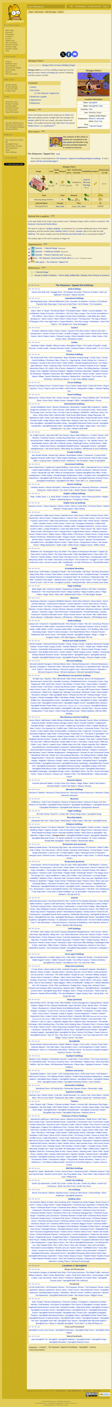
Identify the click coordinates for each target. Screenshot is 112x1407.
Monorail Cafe (59, 878)
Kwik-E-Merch (85, 980)
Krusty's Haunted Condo (73, 574)
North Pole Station (69, 786)
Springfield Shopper (82, 635)
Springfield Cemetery (100, 1307)
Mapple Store (67, 1022)
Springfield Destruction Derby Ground (83, 423)
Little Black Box (94, 316)
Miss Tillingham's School (46, 909)
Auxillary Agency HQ (57, 957)
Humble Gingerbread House (86, 363)
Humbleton (102, 687)
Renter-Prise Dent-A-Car (86, 697)
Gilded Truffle (102, 847)
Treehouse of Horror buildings (74, 1116)
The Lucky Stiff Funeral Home (88, 689)
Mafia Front (47, 692)
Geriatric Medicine (70, 647)
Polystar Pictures (98, 632)
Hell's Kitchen (61, 1133)
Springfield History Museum (59, 805)
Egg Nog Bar (75, 360)
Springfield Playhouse (71, 1112)
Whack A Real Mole (80, 429)
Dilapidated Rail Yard (39, 821)
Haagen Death (69, 873)
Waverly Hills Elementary (72, 925)
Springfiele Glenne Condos (55, 542)
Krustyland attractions (74, 568)
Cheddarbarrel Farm (78, 681)
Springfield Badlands (66, 1339)
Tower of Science (44, 774)
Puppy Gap (86, 985)
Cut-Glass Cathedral (56, 827)
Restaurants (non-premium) (74, 844)
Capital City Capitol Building (57, 467)
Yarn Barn (79, 1038)
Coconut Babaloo (95, 311)
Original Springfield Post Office (88, 473)
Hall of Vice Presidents (51, 802)
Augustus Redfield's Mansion (59, 601)
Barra (33, 311)
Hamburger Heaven (85, 873)
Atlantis (52, 1193)
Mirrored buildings (74, 661)
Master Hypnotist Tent (90, 744)
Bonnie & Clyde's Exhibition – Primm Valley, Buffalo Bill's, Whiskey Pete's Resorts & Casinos (71, 275)
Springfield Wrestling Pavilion (75, 1082)
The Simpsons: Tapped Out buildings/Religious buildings (78, 158)
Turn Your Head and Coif (93, 1035)
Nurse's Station (66, 652)
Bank (41, 1171)
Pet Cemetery (67, 1146)
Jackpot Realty (102, 739)
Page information (12, 112)
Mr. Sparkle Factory (95, 441)
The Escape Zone (37, 412)
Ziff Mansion (68, 617)
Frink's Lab (70, 523)
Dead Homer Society (13, 146)
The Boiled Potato (73, 311)
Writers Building (87, 711)
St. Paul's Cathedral (97, 838)
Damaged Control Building (67, 1226)
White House (73, 545)
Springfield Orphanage (38, 771)
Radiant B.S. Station (75, 368)
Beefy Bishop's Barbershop (62, 720)
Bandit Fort (33, 1171)
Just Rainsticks (76, 1062)
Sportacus (36, 1030)
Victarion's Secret (64, 1052)
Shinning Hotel (85, 1151)
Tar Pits (90, 771)
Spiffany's (80, 988)
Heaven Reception (53, 487)
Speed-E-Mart (69, 988)
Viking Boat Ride (78, 582)
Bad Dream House (58, 1119)
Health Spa (90, 647)
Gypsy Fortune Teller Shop (92, 1130)
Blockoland (75, 407)
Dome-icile (83, 934)
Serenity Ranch (67, 655)
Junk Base (83, 742)
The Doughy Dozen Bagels (57, 870)
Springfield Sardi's (73, 886)
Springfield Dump (100, 821)
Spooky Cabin (42, 1154)
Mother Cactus (59, 400)
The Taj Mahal (82, 461)
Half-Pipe (94, 412)
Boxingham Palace (74, 346)
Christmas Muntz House (97, 1216)
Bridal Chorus (33, 126)
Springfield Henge (94, 814)
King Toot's (42, 980)
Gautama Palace (77, 348)
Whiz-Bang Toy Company (71, 449)
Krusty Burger (96, 850)
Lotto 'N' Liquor (45, 1022)
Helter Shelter (68, 363)
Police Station (47, 475)
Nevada (79, 231)
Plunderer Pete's (88, 1024)
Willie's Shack (99, 545)
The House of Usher (82, 1135)
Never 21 (43, 1050)
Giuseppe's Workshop (85, 523)
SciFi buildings (74, 929)
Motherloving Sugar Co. (77, 441)
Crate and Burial (100, 972)
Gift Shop (86, 572)
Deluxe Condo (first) (79, 506)
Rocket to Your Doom (96, 945)
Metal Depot (66, 821)
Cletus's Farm (72, 518)
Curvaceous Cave (100, 731)
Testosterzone (56, 429)
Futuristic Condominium (91, 937)
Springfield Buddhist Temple (78, 835)
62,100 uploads (11, 87)
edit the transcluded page (46, 161)
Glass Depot (54, 821)
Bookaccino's (44, 1008)
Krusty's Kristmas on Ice (89, 366)
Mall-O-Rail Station (97, 783)
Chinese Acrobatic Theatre (65, 1104)
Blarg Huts (55, 934)
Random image (11, 49)
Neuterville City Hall (46, 473)
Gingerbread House (73, 1130)
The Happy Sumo (101, 873)
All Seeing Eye (57, 1088)
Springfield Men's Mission (97, 703)
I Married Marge (95, 126)
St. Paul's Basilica (81, 838)
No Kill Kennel (99, 747)
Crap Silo (58, 1095)
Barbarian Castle (37, 346)
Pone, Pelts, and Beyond (59, 985)
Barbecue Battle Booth (38, 847)
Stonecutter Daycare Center (75, 1088)
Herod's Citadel (69, 606)
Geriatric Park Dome (92, 1127)
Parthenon (71, 461)
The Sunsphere (96, 304)
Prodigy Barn (75, 985)
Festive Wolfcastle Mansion (47, 1234)
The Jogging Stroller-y (91, 977)
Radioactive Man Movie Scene (43, 635)
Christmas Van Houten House (94, 1221)
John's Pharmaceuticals (91, 497)
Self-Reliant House (94, 537)
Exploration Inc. (77, 734)
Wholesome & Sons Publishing (95, 449)
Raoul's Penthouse (37, 537)
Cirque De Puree (95, 386)
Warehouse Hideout (61, 379)
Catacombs (71, 1122)
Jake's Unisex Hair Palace (71, 977)
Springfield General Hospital (50, 1313)
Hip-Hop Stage (45, 1107)
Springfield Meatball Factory (68, 446)
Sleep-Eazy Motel (36, 560)
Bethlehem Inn (36, 552)
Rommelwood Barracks (69, 755)
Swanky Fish (101, 886)
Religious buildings (74, 824)
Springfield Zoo (42, 1323)
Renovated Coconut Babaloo (42, 1248)
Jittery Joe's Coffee (68, 875)
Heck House (34, 1240)
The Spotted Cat (65, 324)
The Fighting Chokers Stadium (59, 1076)
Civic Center (52, 1074)
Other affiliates (11, 152)
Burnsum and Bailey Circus (39, 386)
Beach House (47, 1095)
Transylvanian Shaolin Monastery (80, 1159)
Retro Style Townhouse (77, 945)
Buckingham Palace (75, 455)
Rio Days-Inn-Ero (71, 557)
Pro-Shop (34, 1027)
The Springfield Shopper (15, 127)
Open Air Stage (60, 750)
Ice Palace (103, 363)
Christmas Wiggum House (81, 1224)
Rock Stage (37, 1110)
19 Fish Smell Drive (36, 1287)
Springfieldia (74, 1041)
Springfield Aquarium (74, 1195)
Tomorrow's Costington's (98, 948)
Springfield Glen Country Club (75, 1313)
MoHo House (72, 319)
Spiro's (54, 324)
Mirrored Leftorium (52, 669)
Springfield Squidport (90, 1318)
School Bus (81, 537)
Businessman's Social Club (41, 681)
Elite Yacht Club (48, 684)
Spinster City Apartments (95, 540)
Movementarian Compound (57, 747)
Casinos (74, 328)
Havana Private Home (54, 526)
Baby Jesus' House (52, 515)
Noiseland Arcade (68, 1307)
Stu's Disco (101, 426)
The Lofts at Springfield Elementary (79, 1242)
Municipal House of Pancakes (93, 853)
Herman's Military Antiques (96, 975)
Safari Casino (97, 336)
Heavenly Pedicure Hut (71, 487)
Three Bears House (100, 1157)
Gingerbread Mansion (78, 1237)
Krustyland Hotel (70, 577)
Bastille (49, 346)
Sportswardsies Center (51, 700)
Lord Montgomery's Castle (89, 1047)
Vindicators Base (99, 1098)
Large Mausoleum (50, 1138)
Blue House (79, 515)
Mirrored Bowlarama (99, 664)
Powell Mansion (76, 612)
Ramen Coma (88, 881)
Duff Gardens (71, 410)
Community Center (91, 728)
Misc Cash (60, 206)
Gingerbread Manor (60, 1237)
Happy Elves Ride (36, 574)
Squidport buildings (74, 1056)
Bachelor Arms (67, 515)
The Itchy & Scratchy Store (58, 1062)
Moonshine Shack (37, 368)
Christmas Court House (72, 1210)
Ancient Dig (53, 455)
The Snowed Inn (81, 560)
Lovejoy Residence (51, 529)
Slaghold (42, 761)
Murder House (69, 1143)
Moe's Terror (64, 1245)
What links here (11, 102)
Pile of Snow (60, 368)
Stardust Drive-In (88, 1112)
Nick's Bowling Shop (46, 1024)
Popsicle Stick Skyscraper (46, 304)
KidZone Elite (59, 415)
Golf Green (48, 687)
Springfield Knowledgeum (82, 805)
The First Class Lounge (75, 313)
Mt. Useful (49, 368)
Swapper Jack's (69, 991)
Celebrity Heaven (37, 487)
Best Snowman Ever (63, 1202)
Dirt (79, 206)
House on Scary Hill (100, 1135)
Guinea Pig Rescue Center (65, 687)
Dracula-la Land (53, 1124)
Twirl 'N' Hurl (48, 582)
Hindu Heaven (52, 490)
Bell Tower (102, 1119)
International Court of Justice (97, 467)
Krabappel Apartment (85, 526)
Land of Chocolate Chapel (69, 830)
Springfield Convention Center (43, 1310)
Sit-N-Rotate (83, 304)
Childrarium (35, 802)
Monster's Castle (55, 1143)
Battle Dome (92, 1119)
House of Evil (54, 1135)
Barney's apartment (47, 1290)
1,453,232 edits (11, 89)
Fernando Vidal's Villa (78, 521)
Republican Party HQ (39, 755)
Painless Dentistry (98, 960)
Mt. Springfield (51, 1339)
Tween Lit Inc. (100, 1159)
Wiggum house (97, 1295)
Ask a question (11, 43)
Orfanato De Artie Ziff (77, 695)
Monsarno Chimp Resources (57, 793)
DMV (83, 467)
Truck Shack (49, 711)
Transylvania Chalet (39, 1159)
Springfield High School (84, 917)
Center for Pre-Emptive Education (83, 901)
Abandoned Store (43, 1088)
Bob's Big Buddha (80, 865)
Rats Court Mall (56, 1149)
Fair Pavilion (68, 684)
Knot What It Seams (81, 960)
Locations (9, 36)
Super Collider (71, 1157)
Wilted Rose (71, 1177)
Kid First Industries (70, 366)
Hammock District (66, 1016)
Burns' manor (61, 1290)
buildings (74, 285)
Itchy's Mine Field (46, 415)
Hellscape (91, 1133)
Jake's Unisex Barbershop (53, 1275)
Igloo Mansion (36, 366)
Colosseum (88, 455)
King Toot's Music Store (81, 1275)
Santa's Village (38, 376)
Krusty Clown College (86, 906)
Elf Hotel (92, 589)
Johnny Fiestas (62, 850)
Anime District (34, 720)
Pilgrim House (54, 534)
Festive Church (67, 1232)
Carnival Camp (58, 386)
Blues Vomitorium (101, 720)
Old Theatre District (60, 1107)
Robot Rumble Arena (94, 418)
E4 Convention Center (86, 410)
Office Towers (53, 945)
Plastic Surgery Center (82, 652)
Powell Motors (95, 443)
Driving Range (64, 734)
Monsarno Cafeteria (37, 793)
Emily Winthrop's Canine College (94, 904)
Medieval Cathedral (101, 1141)
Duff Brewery (44, 1305)
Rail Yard (87, 821)
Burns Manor (96, 601)
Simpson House (50, 540)
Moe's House (86, 529)
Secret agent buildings (74, 954)
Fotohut (94, 1013)
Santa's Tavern (76, 1248)
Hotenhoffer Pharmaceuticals (50, 649)
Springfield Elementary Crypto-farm (43, 1256)
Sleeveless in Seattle (101, 1027)
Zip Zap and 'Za (73, 894)
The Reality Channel (65, 635)
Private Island (67, 509)
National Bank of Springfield (81, 747)
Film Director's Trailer (74, 624)
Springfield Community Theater (93, 1110)
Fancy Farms (43, 1013)
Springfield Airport (90, 761)
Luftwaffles (34, 878)
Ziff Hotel (69, 565)
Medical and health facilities (74, 641)
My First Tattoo (43, 1064)
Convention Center (95, 681)
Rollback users (11, 64)
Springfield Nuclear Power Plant (43, 706)
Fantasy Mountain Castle (60, 348)
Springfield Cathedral (99, 835)
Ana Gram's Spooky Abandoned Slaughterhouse (70, 932)
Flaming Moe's (65, 1234)
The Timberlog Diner (77, 889)
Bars (74, 308)
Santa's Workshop (52, 376)
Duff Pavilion (45, 572)
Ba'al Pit (54, 814)
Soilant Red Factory (47, 446)
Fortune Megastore (82, 1013)
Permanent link (11, 110)
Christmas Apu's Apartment (84, 1205)
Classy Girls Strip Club (40, 292)
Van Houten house (82, 1295)
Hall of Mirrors (70, 388)
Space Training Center (72, 761)
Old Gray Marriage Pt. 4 (86, 185)
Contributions (80, 6)
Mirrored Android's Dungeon (41, 664)
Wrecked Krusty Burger (80, 1261)
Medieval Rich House (38, 1143)
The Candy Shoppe (89, 1008)
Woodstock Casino (75, 339)
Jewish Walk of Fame (68, 742)
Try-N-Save (76, 1035)
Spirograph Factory (88, 446)
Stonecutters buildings (74, 1085)
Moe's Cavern (47, 319)
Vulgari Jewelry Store (84, 993)
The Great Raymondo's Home (54, 592)
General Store (67, 1171)
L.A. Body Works (54, 497)
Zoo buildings (74, 1190)
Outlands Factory (65, 443)
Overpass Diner (35, 855)
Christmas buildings (74, 354)
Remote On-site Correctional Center (95, 752)
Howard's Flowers (80, 1019)
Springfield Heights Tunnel (74, 703)
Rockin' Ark (54, 755)
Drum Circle (47, 400)
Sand (83, 206)
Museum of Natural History (72, 802)
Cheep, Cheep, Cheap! (75, 644)
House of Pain (67, 1135)
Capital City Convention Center (78, 726)
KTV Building (93, 629)
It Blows (56, 977)
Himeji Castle (91, 348)
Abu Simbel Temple (39, 455)
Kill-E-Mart (63, 1240)
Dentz (47, 960)
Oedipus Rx (89, 983)
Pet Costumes (42, 985)
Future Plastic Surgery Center (49, 647)
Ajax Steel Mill (52, 435)
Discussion (39, 12)
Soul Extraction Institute (56, 948)
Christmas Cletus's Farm (88, 1207)
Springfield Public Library (71, 1318)
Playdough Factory (80, 443)
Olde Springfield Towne (58, 695)
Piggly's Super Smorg (56, 881)
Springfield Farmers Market (86, 1030)
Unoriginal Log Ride (62, 582)
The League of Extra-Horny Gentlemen (70, 316)
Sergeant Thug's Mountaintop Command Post (74, 758)
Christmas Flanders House (41, 1213)
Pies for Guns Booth (45, 1098)
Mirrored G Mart (54, 667)
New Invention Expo (84, 1143)
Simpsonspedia (11, 129)
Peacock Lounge (63, 336)
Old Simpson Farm (50, 531)
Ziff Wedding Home (99, 617)
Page (31, 12)
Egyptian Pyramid (38, 458)
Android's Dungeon (70, 969)
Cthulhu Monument (37, 1124)
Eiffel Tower (50, 458)
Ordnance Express (97, 1171)
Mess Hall (59, 594)
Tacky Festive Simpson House (70, 1256)
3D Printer (34, 932)
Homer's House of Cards (53, 334)
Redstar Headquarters (56, 752)
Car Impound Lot (48, 728)
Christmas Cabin (52, 360)
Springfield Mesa (87, 400)
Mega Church (86, 830)
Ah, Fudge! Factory (37, 435)
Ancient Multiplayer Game (41, 407)
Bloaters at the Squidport (39, 1059)
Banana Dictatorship (59, 1005)
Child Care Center (76, 728)
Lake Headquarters (38, 1242)
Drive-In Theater (82, 1124)
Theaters (74, 1101)
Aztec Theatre (35, 1104)
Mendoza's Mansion (94, 609)
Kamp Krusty (94, 742)
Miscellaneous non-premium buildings (74, 675)
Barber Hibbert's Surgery (69, 1044)
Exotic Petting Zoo (89, 360)
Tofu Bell (90, 889)
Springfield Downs (85, 1079)
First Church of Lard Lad (99, 1124)
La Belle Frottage (71, 334)
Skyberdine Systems (37, 948)
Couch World (87, 972)
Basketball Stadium (38, 1074)
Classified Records (57, 624)
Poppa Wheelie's (66, 321)
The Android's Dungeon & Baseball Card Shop (47, 1272)
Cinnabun (42, 1011)
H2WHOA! (85, 412)
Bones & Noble (44, 972)
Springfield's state (96, 106)
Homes (74, 512)
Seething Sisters (63, 855)
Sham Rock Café (77, 884)
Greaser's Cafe (45, 873)
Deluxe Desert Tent (47, 398)
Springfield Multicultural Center (44, 769)
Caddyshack (100, 723)
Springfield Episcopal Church (43, 838)
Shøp (32, 497)
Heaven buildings (74, 484)
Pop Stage (105, 1107)
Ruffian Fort (35, 700)
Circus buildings (75, 382)
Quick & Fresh (45, 1027)
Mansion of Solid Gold (75, 609)
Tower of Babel (71, 841)
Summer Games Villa (53, 562)
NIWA (7, 150)
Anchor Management (80, 1003)
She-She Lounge (81, 321)
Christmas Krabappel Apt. (82, 1213)
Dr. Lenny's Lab (84, 1095)
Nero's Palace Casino (46, 336)
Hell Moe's (41, 1133)
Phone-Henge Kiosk (78, 814)
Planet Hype (79, 1064)
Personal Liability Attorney (78, 750)
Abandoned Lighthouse (40, 1119)
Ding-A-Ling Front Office (54, 388)
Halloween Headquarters (98, 1237)
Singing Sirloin (77, 855)
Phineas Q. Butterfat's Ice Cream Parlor (81, 1278)
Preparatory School (54, 912)
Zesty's (70, 858)
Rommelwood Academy (72, 912)
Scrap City (50, 758)
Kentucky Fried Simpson (79, 850)
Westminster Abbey (86, 841)
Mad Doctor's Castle (79, 1138)
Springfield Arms (37, 542)
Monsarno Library (102, 793)
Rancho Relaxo (45, 557)
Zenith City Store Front (66, 1186)
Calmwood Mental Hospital (53, 644)
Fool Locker (85, 1044)
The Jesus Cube (66, 490)
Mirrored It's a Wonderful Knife (88, 667)
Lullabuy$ (57, 1022)
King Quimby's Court (69, 1047)
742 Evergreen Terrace (75, 1287)
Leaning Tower (45, 461)
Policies (8, 62)
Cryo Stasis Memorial (69, 934)
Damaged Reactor (49, 1229)
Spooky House (92, 1154)
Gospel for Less (77, 975)
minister (31, 120)
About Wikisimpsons (74, 1391)
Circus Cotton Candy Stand (76, 386)
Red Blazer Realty (67, 697)
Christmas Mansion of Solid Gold (73, 1216)
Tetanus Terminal (84, 786)
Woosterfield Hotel (101, 562)
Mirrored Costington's (38, 667)
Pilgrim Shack (67, 534)
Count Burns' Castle (101, 1122)
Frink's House (58, 523)
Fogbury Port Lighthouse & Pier (54, 1127)
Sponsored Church (58, 1253)
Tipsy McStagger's (80, 324)
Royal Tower (102, 697)
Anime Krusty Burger (51, 865)
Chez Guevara (58, 410)
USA (90, 109)
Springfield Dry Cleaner (52, 963)
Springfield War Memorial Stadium (92, 1321)
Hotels (74, 548)
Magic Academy (74, 592)
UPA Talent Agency (68, 637)
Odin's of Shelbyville (75, 983)
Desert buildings (75, 395)
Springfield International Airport (51, 1315)
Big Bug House (62, 1193)
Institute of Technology (71, 497)
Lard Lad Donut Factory (86, 438)
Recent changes (11, 45)
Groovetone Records (64, 626)
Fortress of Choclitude (98, 301)
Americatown (36, 865)
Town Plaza (87, 1174)
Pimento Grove (49, 855)
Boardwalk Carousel (58, 1059)
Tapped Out (10, 41)
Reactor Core (73, 705)
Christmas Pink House (61, 1218)
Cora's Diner (57, 867)
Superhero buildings (74, 1092)
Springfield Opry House (52, 1112)
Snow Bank (86, 376)
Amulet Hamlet (36, 1044)
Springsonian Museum (90, 807)
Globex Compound (48, 736)
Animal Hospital (35, 644)
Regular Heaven (94, 490)
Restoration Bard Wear (58, 1050)
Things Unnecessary (85, 991)
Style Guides (10, 70)
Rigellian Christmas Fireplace (53, 371)
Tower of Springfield (97, 461)
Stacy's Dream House (72, 614)
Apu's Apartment (36, 515)
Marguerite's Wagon (86, 388)
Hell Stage (50, 1133)
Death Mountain (70, 1095)
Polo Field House (61, 612)
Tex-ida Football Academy (99, 920)
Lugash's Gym (55, 744)
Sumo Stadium (95, 1082)
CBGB (84, 311)
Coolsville (78, 1011)
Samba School (89, 912)
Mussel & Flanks (73, 878)
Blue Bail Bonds (59, 679)
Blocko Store (93, 1005)
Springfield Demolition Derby (55, 423)
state (29, 73)
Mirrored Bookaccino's (81, 664)
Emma (58, 684)
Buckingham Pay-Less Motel (55, 552)
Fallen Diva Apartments (59, 521)
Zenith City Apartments (41, 1183)
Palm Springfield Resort (83, 554)
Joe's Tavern (49, 316)
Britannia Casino (47, 331)
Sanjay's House (69, 537)
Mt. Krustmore (83, 577)
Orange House (65, 531)
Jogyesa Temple (51, 830)
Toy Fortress (97, 376)
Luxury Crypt (64, 1138)
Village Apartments (47, 545)
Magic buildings (74, 586)
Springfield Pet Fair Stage (74, 426)
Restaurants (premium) (74, 862)
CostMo (98, 1011)
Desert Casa (76, 398)
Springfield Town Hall (48, 1321)
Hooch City (67, 1019)
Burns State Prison (36, 467)
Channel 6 (44, 624)
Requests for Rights (13, 68)
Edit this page (50, 12)
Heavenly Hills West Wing (40, 1019)
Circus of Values (66, 1011)
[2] (104, 233)
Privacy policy (60, 1391)
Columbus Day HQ (72, 972)
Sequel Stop (86, 1027)
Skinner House (64, 540)
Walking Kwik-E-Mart (73, 594)
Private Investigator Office (48, 697)
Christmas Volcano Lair (40, 1224)
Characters (9, 34)
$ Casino (35, 331)
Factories (74, 432)
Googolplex (33, 1107)
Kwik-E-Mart (53, 980)
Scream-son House (46, 1250)
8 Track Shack (37, 969)
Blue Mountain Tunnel (83, 720)
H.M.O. (82, 647)
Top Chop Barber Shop (72, 1174)
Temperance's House (88, 542)
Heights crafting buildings (74, 493)
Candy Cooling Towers (45, 1205)
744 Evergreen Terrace (94, 1287)
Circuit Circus (53, 1011)
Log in (105, 6)
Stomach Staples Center (96, 657)
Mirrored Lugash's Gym (70, 669)
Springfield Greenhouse (46, 766)
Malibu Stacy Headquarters (55, 441)
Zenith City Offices (89, 1183)
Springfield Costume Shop (63, 1030)
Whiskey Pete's (61, 231)
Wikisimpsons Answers (14, 125)
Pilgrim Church (45, 835)
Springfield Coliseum (68, 1079)
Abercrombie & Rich (38, 1003)
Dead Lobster (69, 867)
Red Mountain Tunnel (37, 752)
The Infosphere (11, 148)
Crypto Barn (73, 1059)
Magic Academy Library (91, 592)
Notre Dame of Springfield (91, 833)
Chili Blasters (94, 865)
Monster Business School (68, 909)
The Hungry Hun (37, 875)
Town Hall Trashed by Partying (70, 1259)
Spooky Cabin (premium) (59, 1154)
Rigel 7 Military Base (91, 1149)
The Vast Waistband (66, 993)
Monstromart (92, 1022)
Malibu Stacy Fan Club (71, 744)
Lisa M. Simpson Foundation (63, 689)
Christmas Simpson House (48, 1221)
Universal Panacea (59, 922)
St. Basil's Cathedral (64, 838)
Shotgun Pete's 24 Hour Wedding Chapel (58, 65)
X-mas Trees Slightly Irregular (82, 379)
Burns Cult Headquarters (94, 679)
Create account (94, 6)
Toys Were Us (65, 1035)
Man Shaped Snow (44, 1245)
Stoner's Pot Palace (85, 1032)
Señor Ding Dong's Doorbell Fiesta (66, 1027)
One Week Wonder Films (80, 632)
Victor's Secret (68, 1038)
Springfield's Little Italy (71, 708)
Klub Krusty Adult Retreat (76, 415)
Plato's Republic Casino (81, 336)
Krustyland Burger (91, 574)
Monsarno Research (70, 795)
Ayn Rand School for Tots (59, 901)
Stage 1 (95, 635)
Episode (39, 248)
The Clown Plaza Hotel (63, 554)
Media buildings (74, 621)
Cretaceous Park (74, 731)
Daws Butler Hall (73, 904)
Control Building (84, 705)
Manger (103, 366)
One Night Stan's (51, 321)
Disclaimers (87, 1391)
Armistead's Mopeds (87, 969)
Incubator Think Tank (86, 739)
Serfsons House (75, 1050)
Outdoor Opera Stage (90, 1107)
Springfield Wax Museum (70, 807)
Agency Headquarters (38, 957)
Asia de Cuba (66, 865)
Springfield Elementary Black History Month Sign (86, 1253)
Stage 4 (103, 635)
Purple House (103, 534)
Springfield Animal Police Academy (55, 914)
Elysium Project (95, 934)
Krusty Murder (74, 1240)
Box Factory (64, 435)
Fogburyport (35, 1127)
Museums (74, 799)
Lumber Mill (63, 814)
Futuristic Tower (79, 940)
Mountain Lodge (46, 612)
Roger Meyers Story (52, 420)
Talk (71, 6)
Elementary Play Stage (98, 1104)
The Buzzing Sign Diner (58, 847)
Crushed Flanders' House (45, 1226)
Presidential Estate (91, 612)
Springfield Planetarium (49, 807)
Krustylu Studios (79, 629)
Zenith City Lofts (73, 1183)
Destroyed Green (87, 1229)
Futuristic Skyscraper (62, 940)
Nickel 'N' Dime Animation (58, 632)
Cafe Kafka (71, 957)
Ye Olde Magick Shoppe (92, 594)
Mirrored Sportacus (68, 672)
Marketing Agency (64, 499)
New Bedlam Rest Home (48, 652)
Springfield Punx (11, 144)
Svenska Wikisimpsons (14, 123)
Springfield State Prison (84, 1330)
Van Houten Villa (89, 614)
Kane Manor (96, 1095)
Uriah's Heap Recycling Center (67, 711)
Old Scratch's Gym (39, 1146)
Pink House (78, 534)
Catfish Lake (62, 728)
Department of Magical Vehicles (75, 589)
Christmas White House (60, 1224)
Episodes (9, 32)
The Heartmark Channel (83, 626)
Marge (52, 73)
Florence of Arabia (90, 292)
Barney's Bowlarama (61, 407)
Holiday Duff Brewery (49, 1240)
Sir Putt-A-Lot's (95, 420)
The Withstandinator (85, 774)
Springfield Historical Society (68, 766)
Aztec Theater (37, 1302)
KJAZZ (50, 629)
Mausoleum (87, 1141)
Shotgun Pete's (58, 835)
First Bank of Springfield (94, 734)
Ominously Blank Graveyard (41, 750)
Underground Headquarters (95, 1259)
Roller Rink (65, 420)
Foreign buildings (74, 452)
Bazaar (62, 455)
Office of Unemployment (64, 473)
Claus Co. (64, 360)
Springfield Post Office (65, 481)
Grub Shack (57, 873)
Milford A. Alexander (97, 119)
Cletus (67, 115)
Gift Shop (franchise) (100, 572)
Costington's (88, 1011)
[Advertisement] (14, 204)
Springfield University (46, 920)
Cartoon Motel (46, 554)
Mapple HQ (57, 692)
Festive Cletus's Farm (82, 1232)
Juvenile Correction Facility (62, 470)
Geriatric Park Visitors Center (51, 1130)
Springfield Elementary (65, 917)
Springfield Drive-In (80, 1310)
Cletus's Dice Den (98, 331)
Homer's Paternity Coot (54, 255)
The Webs (77, 1052)
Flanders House (45, 523)
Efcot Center (102, 410)
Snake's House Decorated (86, 1250)
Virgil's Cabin (61, 545)
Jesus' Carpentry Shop (53, 366)
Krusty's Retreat (58, 609)
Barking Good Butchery (76, 1119)
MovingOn (33, 652)
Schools (74, 898)
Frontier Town (79, 684)
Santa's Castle (88, 374)
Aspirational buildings (74, 298)
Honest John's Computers (41, 977)
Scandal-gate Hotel (98, 557)
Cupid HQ (87, 731)
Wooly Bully (99, 993)
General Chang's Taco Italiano (94, 870)
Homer (43, 73)
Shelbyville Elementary (80, 914)
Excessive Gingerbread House (47, 1232)
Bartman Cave (35, 1095)
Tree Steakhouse (102, 889)
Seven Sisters (72, 1151)
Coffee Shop (41, 497)
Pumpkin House (95, 1146)
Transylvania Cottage (57, 1159)
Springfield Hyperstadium (77, 948)
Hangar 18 (56, 739)
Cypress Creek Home (39, 521)
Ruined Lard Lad (62, 1248)
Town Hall (80, 481)
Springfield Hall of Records (50, 478)
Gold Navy (49, 975)
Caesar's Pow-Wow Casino (78, 331)
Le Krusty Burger (99, 875)
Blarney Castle (59, 346)
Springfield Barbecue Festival (52, 886)
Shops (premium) (74, 1000)
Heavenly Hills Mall (81, 1016)
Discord (8, 72)
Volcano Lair (58, 774)
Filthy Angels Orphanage (66, 458)
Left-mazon (97, 980)
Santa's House (101, 374)
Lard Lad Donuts (84, 875)
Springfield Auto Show (70, 700)
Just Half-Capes (53, 1047)
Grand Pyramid (84, 458)
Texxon (98, 400)
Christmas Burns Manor (67, 1207)
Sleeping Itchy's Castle (63, 580)
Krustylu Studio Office (63, 629)
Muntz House (36, 531)
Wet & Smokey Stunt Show (97, 582)
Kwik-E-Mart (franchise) (69, 980)
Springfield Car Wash (89, 700)
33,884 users (10, 91)
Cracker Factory (97, 435)
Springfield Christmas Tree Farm (51, 1157)
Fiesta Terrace (94, 521)
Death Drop (33, 572)
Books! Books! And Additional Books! (65, 1008)
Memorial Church (100, 830)
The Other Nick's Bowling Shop (68, 1024)
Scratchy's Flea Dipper (44, 580)
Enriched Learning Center (41, 906)
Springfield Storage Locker (59, 771)
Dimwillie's (41, 870)
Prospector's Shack (81, 499)
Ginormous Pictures (100, 624)
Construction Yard (85, 1122)
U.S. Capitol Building (93, 481)
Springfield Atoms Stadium (47, 1079)
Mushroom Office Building (83, 942)
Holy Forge (43, 1135)
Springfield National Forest (78, 1342)
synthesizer (48, 126)
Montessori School (86, 909)
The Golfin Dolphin (62, 975)
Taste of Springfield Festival (57, 889)
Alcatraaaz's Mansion (38, 601)
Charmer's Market (54, 589)
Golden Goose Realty (65, 736)
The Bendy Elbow (58, 311)
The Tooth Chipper (100, 580)
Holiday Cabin (69, 526)
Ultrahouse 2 (36, 1162)
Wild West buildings (74, 1168)
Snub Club (105, 321)
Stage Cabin (90, 426)
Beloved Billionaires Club (59, 301)
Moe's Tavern (60, 319)
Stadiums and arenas (74, 1071)
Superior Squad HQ (83, 1098)
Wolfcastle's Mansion (52, 617)
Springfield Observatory (95, 769)
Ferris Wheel (84, 1059)
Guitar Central (51, 1016)
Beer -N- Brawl (43, 311)
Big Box (48, 679)
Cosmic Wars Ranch (90, 604)
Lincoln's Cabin (36, 529)
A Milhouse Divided (52, 252)
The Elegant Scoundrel (72, 292)
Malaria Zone (89, 1062)
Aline (30, 118)
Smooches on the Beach (64, 560)
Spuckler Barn (87, 708)
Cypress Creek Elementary (54, 904)
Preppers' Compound (98, 750)
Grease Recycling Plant (65, 438)
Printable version (12, 108)
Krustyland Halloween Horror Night (95, 1240)
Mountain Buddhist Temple (69, 833)
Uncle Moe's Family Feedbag (58, 892)
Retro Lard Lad (102, 881)
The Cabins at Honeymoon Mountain (82, 552)
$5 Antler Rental (43, 814)
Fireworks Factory (48, 438)
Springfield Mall (52, 1032)
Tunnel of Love (36, 582)
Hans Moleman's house (89, 1290)
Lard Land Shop (95, 1019)
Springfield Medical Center (50, 657)
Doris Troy (98, 121)
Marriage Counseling (72, 692)
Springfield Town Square (67, 1321)
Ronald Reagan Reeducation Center (68, 475)
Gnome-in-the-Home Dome (50, 363)
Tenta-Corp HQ (85, 1157)
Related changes (12, 104)
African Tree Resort (39, 1193)
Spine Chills (97, 1151)
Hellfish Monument (69, 739)
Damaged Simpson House (68, 1229)
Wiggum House (86, 545)
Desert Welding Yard (91, 398)
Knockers (66, 295)
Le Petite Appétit (66, 853)
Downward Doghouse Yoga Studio (43, 734)
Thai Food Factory (52, 449)
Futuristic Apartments (71, 937)
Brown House (45, 518)
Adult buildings (74, 289)
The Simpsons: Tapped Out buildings (62, 1347)
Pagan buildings (74, 811)
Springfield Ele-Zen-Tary (44, 917)
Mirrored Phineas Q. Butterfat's (93, 669)
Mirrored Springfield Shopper (88, 672)
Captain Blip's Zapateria (90, 407)
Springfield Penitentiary (46, 481)
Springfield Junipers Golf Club (93, 766)
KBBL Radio (41, 629)
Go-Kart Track (51, 412)
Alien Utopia (45, 932)
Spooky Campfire (78, 1154)
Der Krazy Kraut (82, 867)
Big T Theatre (48, 1104)
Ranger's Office (73, 400)
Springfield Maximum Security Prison (93, 478)
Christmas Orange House (41, 1218)
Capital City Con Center (55, 726)
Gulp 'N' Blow (35, 850)
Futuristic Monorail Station (42, 783)
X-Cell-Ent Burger (102, 855)
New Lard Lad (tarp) (78, 1245)
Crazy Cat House (103, 518)
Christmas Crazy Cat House (94, 1210)
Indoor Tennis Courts (38, 689)
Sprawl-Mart (46, 1030)
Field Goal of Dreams (37, 1076)
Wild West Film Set (84, 637)
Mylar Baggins (59, 983)
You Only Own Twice (87, 963)
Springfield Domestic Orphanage (75, 763)
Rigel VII (104, 1149)
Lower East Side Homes (69, 529)
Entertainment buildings (74, 404)
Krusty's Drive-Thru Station (65, 783)
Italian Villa (95, 606)
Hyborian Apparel (38, 1047)
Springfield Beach (84, 1339)
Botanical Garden (38, 723)
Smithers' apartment (93, 1293)
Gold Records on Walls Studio (42, 626)
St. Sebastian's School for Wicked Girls (71, 920)
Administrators (11, 66)
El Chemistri (91, 847)
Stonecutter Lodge (95, 1088)
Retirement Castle (54, 537)
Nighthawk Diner (101, 878)
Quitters (96, 652)
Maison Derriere (78, 295)
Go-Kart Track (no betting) (68, 412)
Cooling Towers (62, 705)
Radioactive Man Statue (64, 1098)
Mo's (55, 1245)
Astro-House (96, 932)
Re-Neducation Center (72, 1149)
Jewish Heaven (80, 490)
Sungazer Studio (52, 637)
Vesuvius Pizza (94, 892)
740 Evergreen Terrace (55, 1287)
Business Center (35, 506)
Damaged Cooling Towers (90, 1226)
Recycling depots (74, 817)
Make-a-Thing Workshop (71, 1141)
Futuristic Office (46, 940)
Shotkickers (94, 321)
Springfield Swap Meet (52, 991)
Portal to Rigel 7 (80, 1146)
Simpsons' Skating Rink (70, 376)
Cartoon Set (33, 624)
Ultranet (69, 951)
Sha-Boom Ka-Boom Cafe (58, 884)
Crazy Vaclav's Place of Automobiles (52, 731)
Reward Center (99, 985)
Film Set (87, 624)
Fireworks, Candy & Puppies (61, 1013)
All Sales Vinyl (52, 1003)
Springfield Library (70, 478)
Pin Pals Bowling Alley (75, 418)
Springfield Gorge (99, 1339)
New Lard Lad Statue (96, 1245)
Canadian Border (37, 726)
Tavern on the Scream (82, 580)
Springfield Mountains (57, 1342)
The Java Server (48, 850)
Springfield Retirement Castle (61, 1295)
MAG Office (55, 1141)
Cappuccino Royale (84, 957)
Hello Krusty (56, 1019)
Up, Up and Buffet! (79, 892)
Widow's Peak (69, 774)
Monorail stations (74, 780)
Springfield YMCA (78, 771)
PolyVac (63, 945)
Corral (57, 1171)
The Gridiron (37, 316)
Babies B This (44, 1005)
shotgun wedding (53, 229)
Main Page (9, 30)
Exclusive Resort (95, 506)
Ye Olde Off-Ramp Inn (83, 562)
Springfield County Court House (41, 1330)
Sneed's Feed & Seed (53, 1174)
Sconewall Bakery (39, 884)
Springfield (93, 103)
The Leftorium (81, 1280)
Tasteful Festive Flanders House (96, 1256)
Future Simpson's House (52, 937)
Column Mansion (74, 604)
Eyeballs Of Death (58, 572)
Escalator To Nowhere (79, 301)
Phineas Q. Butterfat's (38, 881)
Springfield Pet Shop (68, 1032)
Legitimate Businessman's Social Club (44, 1307)
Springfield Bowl (50, 1110)
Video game (39, 262)
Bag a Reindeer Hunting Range (76, 358)
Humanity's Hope (64, 942)
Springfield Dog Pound (51, 763)
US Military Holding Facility (53, 1162)
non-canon (67, 142)
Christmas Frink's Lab (62, 1213)
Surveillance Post (70, 963)
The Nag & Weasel (98, 319)
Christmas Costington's (52, 1210)
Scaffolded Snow (90, 1248)
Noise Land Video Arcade (55, 418)
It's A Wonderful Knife (37, 1062)
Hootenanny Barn (81, 1171)
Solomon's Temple (54, 761)
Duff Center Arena (88, 1074)
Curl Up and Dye (37, 975)
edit (39, 109)
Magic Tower (49, 594)
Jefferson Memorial (50, 742)
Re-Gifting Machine (92, 368)
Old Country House (101, 1143)
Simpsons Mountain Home (51, 614)
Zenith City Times (84, 1186)
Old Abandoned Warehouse (62, 1064)
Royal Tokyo (85, 557)
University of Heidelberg (77, 922)
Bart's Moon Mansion (81, 601)
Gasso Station (92, 684)
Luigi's (77, 853)
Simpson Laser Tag (79, 420)
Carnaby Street (58, 972)
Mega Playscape (94, 415)
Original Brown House (81, 531)
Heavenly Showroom (90, 487)
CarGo (38, 728)
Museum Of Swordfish (38, 805)
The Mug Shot (84, 319)
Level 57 (86, 180)
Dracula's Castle (67, 1124)
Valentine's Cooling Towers (59, 1261)
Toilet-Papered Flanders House (44, 1259)
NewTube (42, 945)
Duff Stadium (102, 1074)
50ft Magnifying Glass (38, 301)
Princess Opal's (103, 1024)
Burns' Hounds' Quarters (84, 723)
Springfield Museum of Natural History (44, 1318)
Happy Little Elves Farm (86, 687)
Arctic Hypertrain (55, 358)
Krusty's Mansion (44, 609)
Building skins (74, 1199)
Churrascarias (45, 867)
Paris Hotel (98, 554)
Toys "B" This (53, 1035)
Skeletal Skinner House (64, 1250)
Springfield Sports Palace (53, 1082)
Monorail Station (53, 786)
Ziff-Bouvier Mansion (82, 617)
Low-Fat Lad (53, 853)
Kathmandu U (70, 906)
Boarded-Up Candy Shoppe (83, 1202)
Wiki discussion (11, 74)
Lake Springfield (37, 1339)
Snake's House (78, 540)
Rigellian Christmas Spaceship (79, 371)
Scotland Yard (90, 475)
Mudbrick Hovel (59, 461)
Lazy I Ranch (42, 744)
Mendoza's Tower (89, 692)
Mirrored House (68, 667)
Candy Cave (95, 358)
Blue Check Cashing (75, 679)
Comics (8, 38)
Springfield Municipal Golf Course (71, 769)
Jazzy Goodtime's (53, 875)
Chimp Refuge (94, 1193)
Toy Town (67, 429)
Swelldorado (68, 562)
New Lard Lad (87, 878)
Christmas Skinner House (71, 1221)
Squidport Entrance (93, 1064)
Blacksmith (49, 1171)
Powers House (91, 534)
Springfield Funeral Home (52, 703)
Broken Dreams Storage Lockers (60, 723)
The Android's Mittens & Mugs (41, 1202)
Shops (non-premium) (74, 966)
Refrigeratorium (73, 752)
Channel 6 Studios (69, 1302)
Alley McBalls (65, 1003)
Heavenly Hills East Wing (98, 1016)
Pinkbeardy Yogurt (74, 881)
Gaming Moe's (36, 334)
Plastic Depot (77, 821)
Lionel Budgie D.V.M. (71, 649)
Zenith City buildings (74, 1180)
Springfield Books (92, 988)
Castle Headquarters (64, 1205)
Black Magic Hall (38, 589)
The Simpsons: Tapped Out (57, 262)
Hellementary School (77, 1133)
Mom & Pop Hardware (43, 983)
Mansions (74, 598)
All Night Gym (38, 679)
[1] (54, 125)
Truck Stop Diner (38, 892)
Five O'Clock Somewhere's (97, 313)
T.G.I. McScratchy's (36, 889)
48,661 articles (11, 85)
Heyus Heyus (58, 906)
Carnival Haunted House (55, 1122)
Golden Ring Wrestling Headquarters (87, 1076)
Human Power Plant (99, 1044)
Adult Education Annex (38, 901)
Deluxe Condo (63, 506)
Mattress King (79, 1022)
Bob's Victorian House (94, 515)
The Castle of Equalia (91, 346)
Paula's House (41, 534)
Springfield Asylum (82, 655)
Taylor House (73, 542)
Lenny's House (101, 526)
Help (7, 51)
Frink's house (73, 1290)
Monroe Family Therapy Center (94, 649)
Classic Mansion (49, 506)
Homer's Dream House (47, 942)
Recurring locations (37, 1350)
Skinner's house (76, 1293)
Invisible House (35, 1138)
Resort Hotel (58, 557)
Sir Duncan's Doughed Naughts (95, 1050)
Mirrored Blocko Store (62, 664)
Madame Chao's (46, 878)
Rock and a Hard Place (67, 304)
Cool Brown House (86, 518)
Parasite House (54, 1146)
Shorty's (88, 884)
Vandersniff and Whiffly (48, 993)
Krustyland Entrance (54, 577)
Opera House (75, 1107)
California (31, 234)
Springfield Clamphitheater (68, 1110)
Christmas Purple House (81, 1218)
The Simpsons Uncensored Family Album (55, 258)
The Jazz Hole (36, 742)
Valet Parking (79, 509)
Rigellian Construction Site (53, 374)
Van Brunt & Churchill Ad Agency (79, 1162)
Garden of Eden (94, 827)
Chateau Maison (58, 518)
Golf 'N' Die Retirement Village (88, 736)
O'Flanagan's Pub (36, 321)
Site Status (96, 1391)
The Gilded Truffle (93, 1272)
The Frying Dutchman (99, 1059)
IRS (49, 689)
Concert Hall (82, 1104)
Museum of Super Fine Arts (95, 802)
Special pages (11, 106)
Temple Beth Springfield (53, 841)
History (60, 12)
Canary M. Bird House (78, 1193)
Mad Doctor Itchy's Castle (39, 1141)
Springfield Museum (101, 805)
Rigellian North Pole (73, 374)
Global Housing (93, 940)
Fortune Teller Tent (75, 1127)
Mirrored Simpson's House (48, 672)
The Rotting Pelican (88, 755)
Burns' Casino (60, 331)
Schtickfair (65, 1293)
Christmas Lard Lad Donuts (48, 1216)
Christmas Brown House (47, 1207)
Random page (11, 47)
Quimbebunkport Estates (49, 1293)
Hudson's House (83, 606)
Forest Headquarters (81, 1234)
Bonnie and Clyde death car (74, 234)
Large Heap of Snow (56, 1242)
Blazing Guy (34, 398)
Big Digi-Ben (44, 934)
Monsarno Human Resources (82, 793)
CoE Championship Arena (68, 1074)
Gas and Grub (75, 870)
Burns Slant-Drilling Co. (80, 435)
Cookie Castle (42, 348)
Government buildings (74, 464)
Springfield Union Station (51, 708)
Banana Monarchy (50, 1044)
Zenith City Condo (58, 1183)
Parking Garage (94, 695)
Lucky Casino (85, 334)
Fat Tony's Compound (53, 606)
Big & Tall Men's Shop (77, 1005)
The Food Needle (74, 572)
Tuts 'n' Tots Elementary (40, 922)
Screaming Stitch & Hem (55, 1151)
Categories (33, 1347)
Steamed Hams (88, 886)
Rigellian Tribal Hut (36, 1151)
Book (35, 258)
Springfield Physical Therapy (74, 657)
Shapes (96, 758)
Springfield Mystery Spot (52, 426)
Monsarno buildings (74, 789)
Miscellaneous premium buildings (74, 717)
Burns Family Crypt (36, 1122)
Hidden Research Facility (62, 960)
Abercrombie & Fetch (52, 969)
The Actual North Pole (39, 358)
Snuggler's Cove (96, 560)
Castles (74, 342)
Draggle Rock (56, 292)
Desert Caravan (63, 398)
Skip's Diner (89, 855)
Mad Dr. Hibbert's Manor (98, 1138)
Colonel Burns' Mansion (56, 604)
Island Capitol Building (41, 470)
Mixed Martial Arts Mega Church (44, 833)
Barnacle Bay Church (38, 827)
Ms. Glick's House (100, 529)
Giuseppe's (33, 873)
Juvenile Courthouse (83, 470)
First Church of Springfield (76, 827)
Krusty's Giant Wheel (53, 574)
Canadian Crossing (61, 681)
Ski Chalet (48, 560)
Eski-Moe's (60, 313)
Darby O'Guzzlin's (47, 313)
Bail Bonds (46, 720)
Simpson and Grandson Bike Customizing (45, 988)
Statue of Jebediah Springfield (61, 1323)
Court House (74, 467)
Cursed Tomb (100, 455)
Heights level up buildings (74, 503)
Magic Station (82, 783)
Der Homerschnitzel (77, 847)
